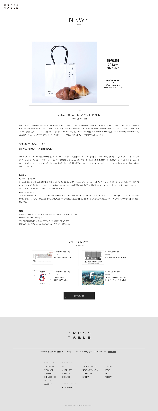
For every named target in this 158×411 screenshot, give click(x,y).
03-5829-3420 (100, 352)
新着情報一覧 (79, 296)
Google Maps (111, 351)
